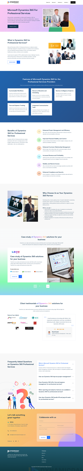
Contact (73, 2)
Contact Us (44, 461)
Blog (42, 457)
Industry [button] (66, 2)
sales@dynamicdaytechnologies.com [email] (18, 434)
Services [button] (53, 2)
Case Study (44, 459)
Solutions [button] (60, 2)
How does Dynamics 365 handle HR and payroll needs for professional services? (55, 398)
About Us (48, 2)
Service (43, 455)
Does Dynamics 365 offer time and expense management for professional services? (52, 383)
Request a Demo (12, 26)
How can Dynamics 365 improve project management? (55, 376)
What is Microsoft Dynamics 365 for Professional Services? (53, 364)
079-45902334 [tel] (13, 430)
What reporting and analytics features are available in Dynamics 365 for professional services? (54, 390)
